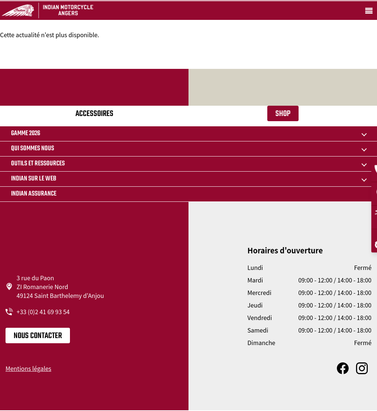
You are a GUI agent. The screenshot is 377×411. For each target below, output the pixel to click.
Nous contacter (38, 336)
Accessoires (94, 114)
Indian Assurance (33, 194)
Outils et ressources (38, 163)
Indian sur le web (33, 178)
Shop (282, 114)
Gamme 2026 (25, 133)
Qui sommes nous (32, 148)
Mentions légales (28, 368)
